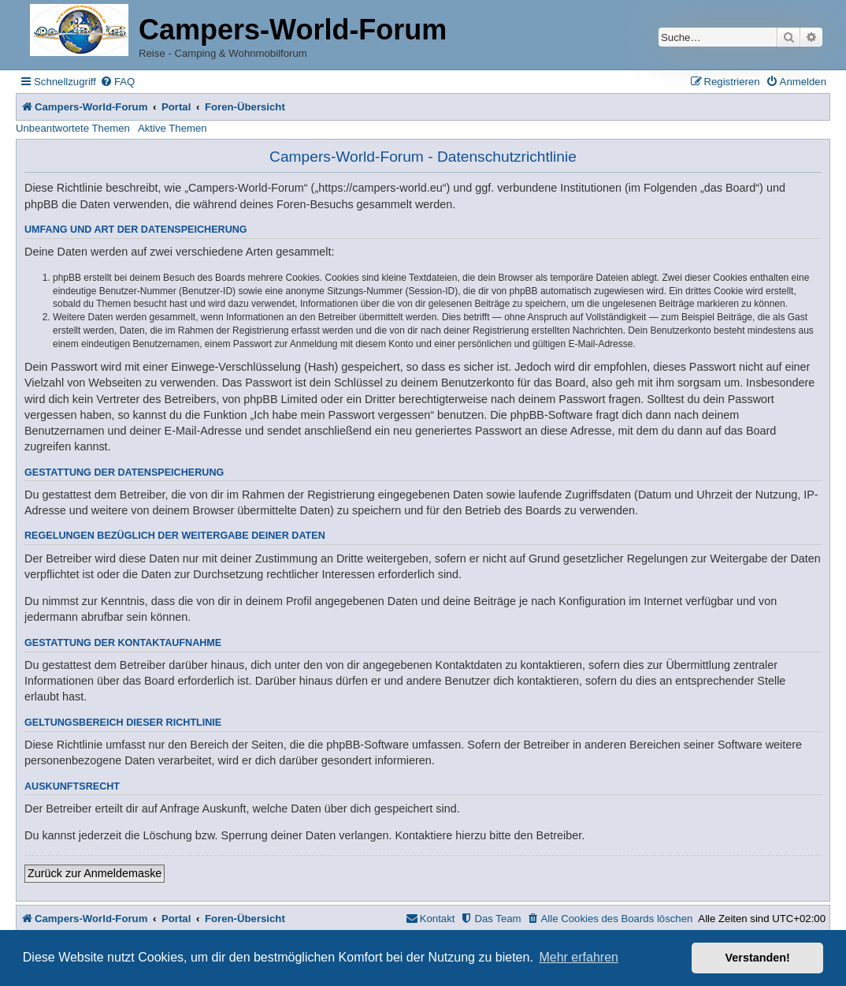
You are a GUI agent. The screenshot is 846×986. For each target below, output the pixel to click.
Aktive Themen (172, 128)
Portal (176, 107)
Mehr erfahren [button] (578, 957)
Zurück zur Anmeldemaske (94, 873)
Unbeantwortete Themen (73, 128)
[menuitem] (117, 81)
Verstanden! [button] (757, 957)
